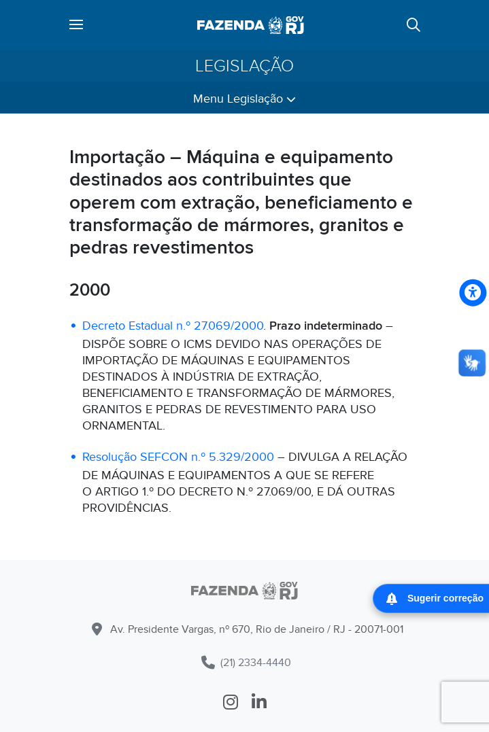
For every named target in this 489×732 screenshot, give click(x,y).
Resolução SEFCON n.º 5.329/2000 (178, 457)
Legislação (244, 66)
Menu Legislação (244, 99)
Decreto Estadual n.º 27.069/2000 (172, 326)
